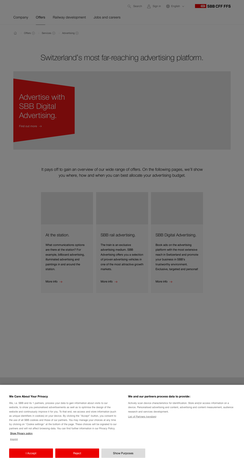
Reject (77, 456)
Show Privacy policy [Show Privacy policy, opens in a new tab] (21, 436)
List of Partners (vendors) (142, 419)
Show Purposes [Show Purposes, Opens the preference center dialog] (123, 456)
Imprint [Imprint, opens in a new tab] (14, 442)
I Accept (31, 456)
